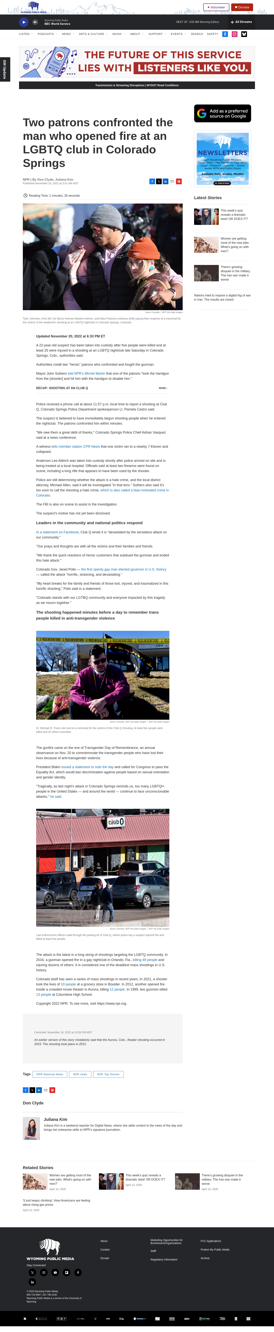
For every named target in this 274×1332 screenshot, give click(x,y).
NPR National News (50, 1079)
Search (197, 39)
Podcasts (46, 39)
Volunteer (216, 10)
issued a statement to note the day (87, 772)
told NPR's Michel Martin (86, 379)
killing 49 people (145, 965)
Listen (24, 39)
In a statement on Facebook (57, 538)
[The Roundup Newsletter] (222, 164)
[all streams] (241, 27)
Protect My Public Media (215, 1255)
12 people (117, 995)
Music (117, 39)
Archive (205, 1264)
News (66, 39)
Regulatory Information (164, 1265)
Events (177, 39)
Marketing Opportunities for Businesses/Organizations (167, 1247)
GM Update (4, 69)
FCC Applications (211, 1246)
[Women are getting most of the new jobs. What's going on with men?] (206, 250)
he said (55, 802)
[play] (24, 28)
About (135, 39)
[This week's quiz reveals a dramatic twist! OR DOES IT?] (206, 222)
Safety (212, 39)
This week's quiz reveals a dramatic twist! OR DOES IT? (234, 220)
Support (156, 39)
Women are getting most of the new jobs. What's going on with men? (70, 1185)
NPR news (80, 1079)
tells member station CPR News (76, 452)
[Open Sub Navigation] (32, 39)
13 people (43, 1000)
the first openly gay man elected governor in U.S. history (123, 575)
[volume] (35, 27)
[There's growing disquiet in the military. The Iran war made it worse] (206, 279)
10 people (68, 990)
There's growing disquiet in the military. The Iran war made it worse (222, 1185)
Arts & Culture (91, 39)
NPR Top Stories (108, 1079)
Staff (153, 1256)
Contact (105, 1255)
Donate (245, 10)
